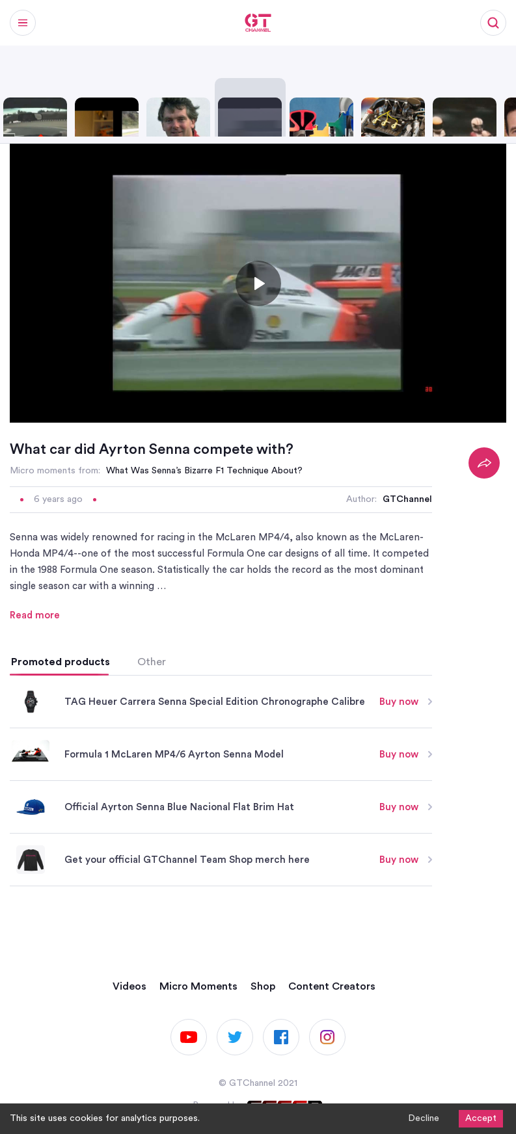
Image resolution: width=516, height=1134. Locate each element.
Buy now (405, 702)
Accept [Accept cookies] (480, 1118)
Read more (35, 615)
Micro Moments (198, 986)
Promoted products (60, 662)
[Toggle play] (258, 283)
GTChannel (407, 499)
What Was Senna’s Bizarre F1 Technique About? (204, 470)
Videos (129, 986)
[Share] (484, 463)
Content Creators (331, 986)
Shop (263, 986)
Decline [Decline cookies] (423, 1118)
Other (151, 662)
